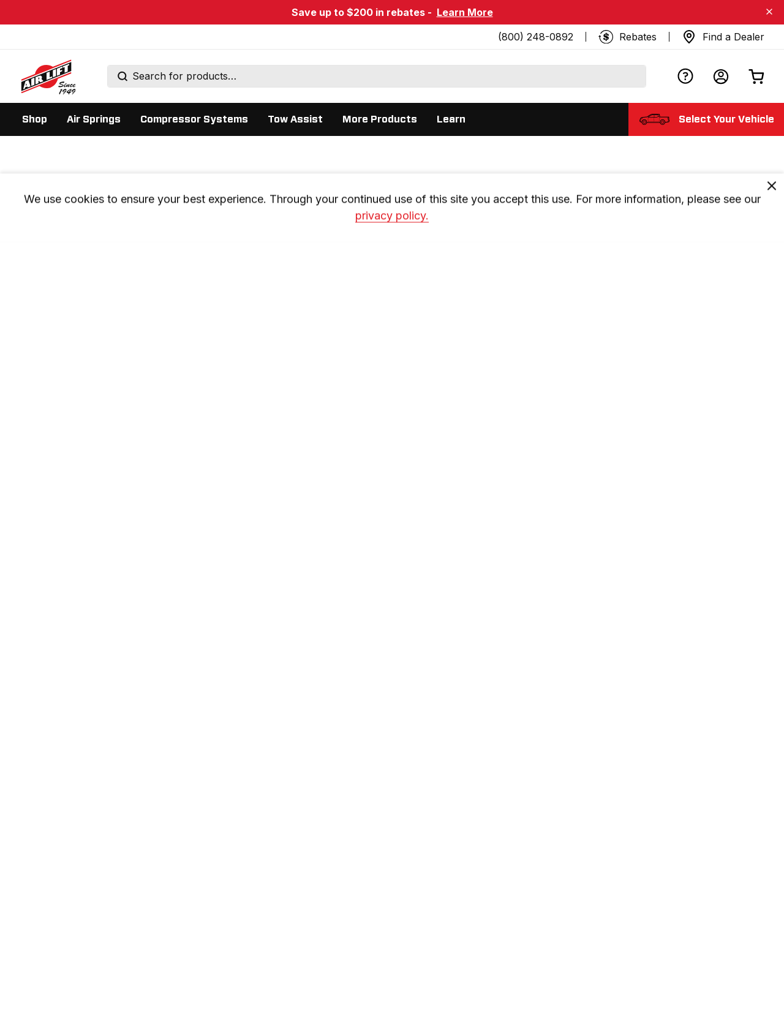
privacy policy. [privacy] (392, 228)
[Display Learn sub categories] (451, 119)
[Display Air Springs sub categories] (94, 119)
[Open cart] (756, 76)
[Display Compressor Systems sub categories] (194, 119)
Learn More (465, 12)
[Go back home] (48, 76)
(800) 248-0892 (535, 37)
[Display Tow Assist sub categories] (295, 119)
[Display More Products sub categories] (379, 119)
